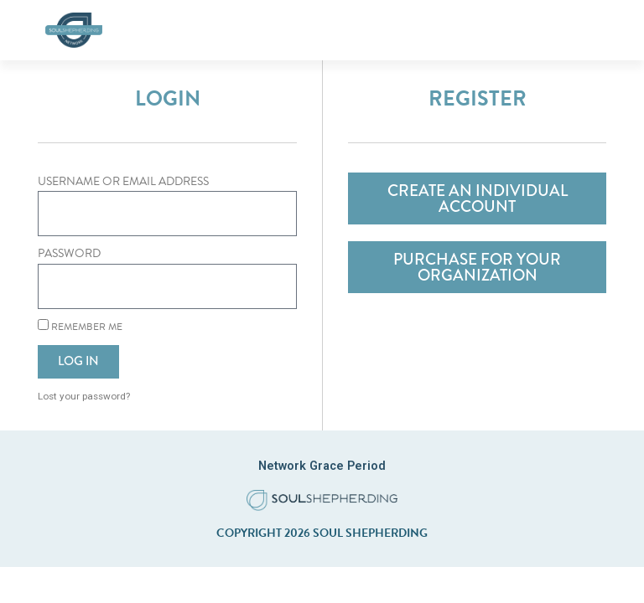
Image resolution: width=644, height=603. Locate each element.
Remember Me (80, 326)
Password (69, 253)
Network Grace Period (322, 465)
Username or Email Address (123, 181)
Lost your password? (84, 396)
